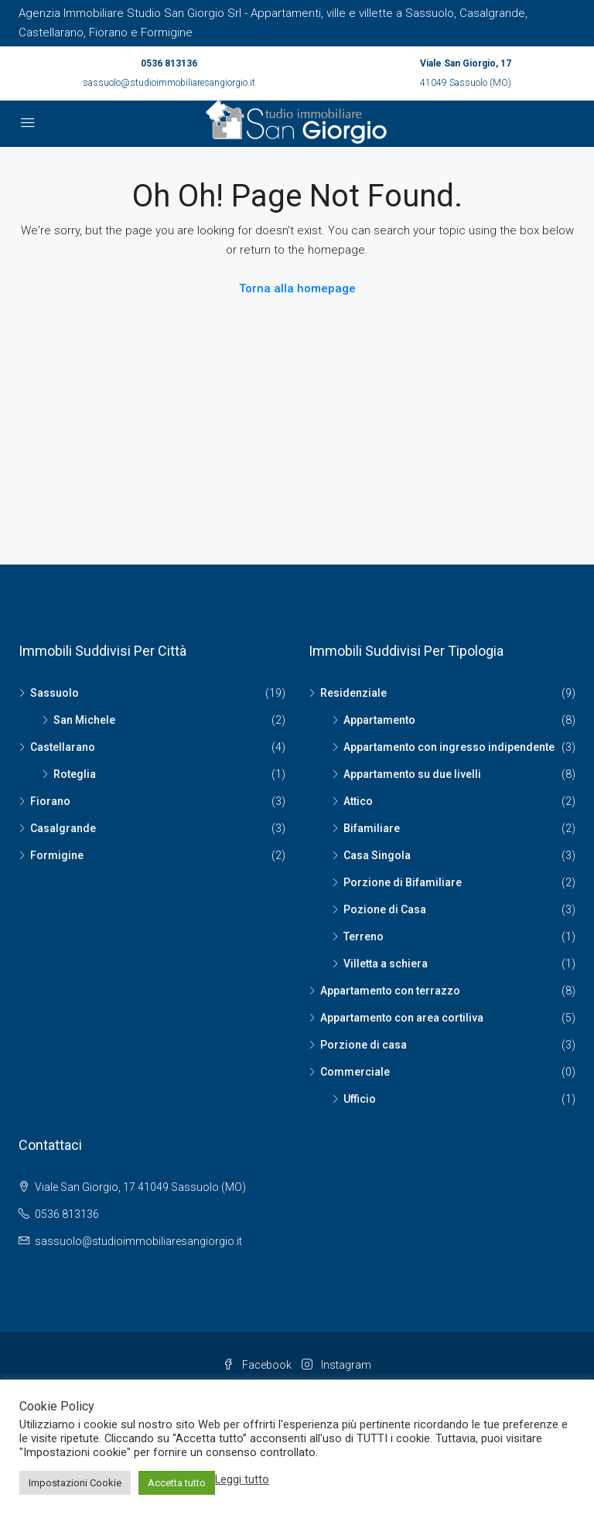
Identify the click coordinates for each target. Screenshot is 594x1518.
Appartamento (379, 720)
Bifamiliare (371, 828)
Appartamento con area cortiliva (401, 1017)
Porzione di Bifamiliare (402, 882)
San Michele (84, 720)
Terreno (363, 936)
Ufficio (359, 1099)
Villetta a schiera (385, 963)
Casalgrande (63, 828)
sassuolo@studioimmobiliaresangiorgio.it (169, 82)
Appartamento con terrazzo (390, 990)
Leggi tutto (242, 1479)
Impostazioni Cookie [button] (75, 1483)
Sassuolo (54, 693)
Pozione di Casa (384, 909)
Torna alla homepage (297, 288)
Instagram (336, 1365)
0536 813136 (169, 63)
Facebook (258, 1365)
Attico (358, 801)
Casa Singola (377, 855)
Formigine (57, 855)
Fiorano (50, 801)
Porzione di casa (363, 1045)
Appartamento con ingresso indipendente (449, 747)
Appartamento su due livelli (412, 774)
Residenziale (353, 693)
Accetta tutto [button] (177, 1483)
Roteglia (74, 774)
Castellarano (62, 747)
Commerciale (355, 1072)
